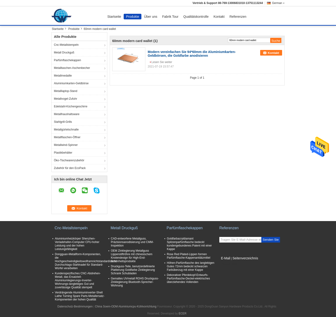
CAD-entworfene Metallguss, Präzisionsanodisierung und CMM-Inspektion (132, 242)
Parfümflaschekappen (67, 60)
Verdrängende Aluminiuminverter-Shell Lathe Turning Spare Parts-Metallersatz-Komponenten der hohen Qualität (80, 296)
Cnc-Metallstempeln (66, 44)
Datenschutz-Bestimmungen (75, 306)
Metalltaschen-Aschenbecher (72, 68)
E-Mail (225, 258)
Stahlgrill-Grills (63, 121)
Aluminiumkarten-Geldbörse (71, 83)
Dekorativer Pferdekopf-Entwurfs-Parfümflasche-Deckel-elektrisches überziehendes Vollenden (188, 278)
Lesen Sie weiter (161, 62)
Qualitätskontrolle (196, 16)
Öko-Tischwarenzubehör (69, 160)
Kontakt (219, 16)
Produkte (132, 16)
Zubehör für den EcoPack (70, 168)
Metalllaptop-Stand (65, 91)
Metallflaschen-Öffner (67, 137)
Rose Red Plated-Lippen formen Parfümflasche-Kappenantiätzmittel (188, 256)
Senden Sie (271, 239)
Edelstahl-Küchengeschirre (70, 106)
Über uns (150, 16)
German (278, 3)
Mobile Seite (228, 264)
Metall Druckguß (64, 52)
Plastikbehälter (63, 152)
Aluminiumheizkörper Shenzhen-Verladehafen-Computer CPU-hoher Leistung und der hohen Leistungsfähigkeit (77, 244)
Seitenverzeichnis (245, 258)
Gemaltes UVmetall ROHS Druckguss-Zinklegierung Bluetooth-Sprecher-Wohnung (135, 282)
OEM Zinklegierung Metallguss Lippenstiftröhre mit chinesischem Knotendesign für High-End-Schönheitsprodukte (131, 256)
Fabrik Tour (170, 16)
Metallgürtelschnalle (66, 129)
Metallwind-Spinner (66, 145)
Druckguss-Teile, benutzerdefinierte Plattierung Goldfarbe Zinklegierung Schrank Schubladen (133, 270)
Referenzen (237, 16)
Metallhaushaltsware (66, 114)
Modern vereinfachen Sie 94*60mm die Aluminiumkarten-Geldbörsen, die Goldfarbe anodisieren (192, 53)
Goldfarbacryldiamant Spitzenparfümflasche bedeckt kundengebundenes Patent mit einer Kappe (189, 244)
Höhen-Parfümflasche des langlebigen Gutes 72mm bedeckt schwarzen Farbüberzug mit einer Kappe (190, 266)
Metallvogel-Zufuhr (65, 98)
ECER (182, 313)
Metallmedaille (63, 75)
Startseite (114, 16)
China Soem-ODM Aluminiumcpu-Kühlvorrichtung (125, 306)
